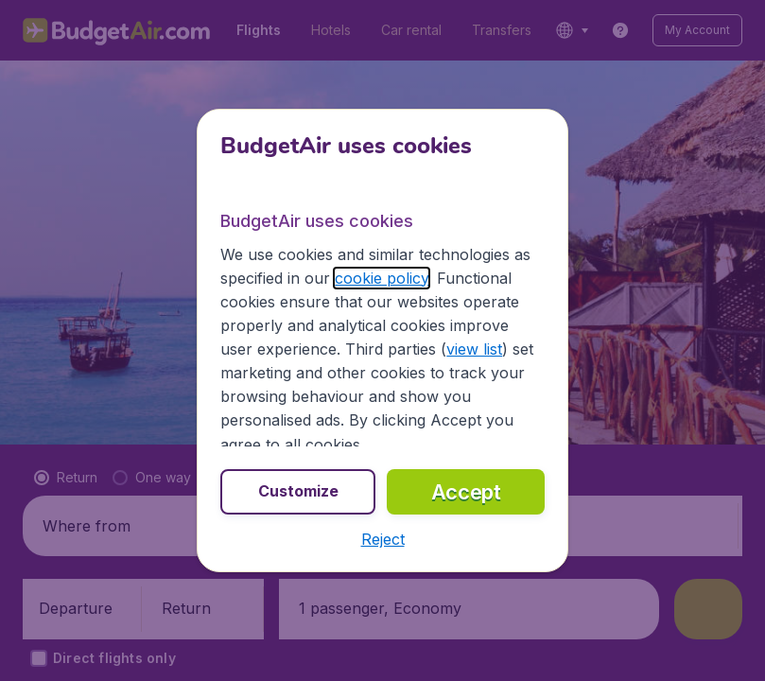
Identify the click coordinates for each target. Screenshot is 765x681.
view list (474, 349)
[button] (383, 539)
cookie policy (381, 278)
